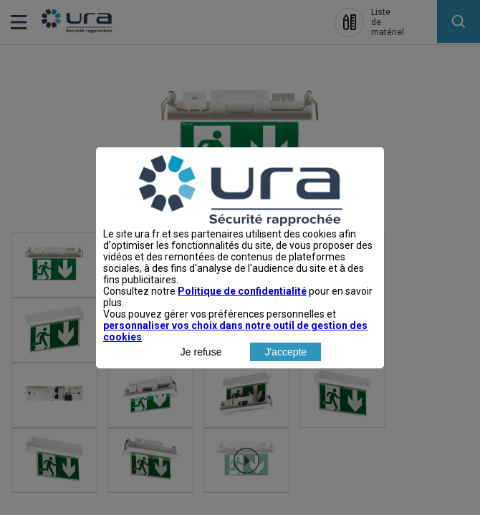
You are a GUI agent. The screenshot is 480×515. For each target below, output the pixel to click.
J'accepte (285, 382)
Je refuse (201, 382)
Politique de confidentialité (242, 322)
